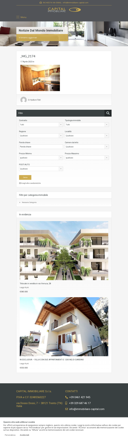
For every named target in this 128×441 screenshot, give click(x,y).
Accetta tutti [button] (24, 435)
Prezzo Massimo (72, 153)
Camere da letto (71, 142)
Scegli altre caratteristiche (30, 183)
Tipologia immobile (73, 120)
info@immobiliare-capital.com (75, 2)
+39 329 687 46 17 (80, 403)
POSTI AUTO (24, 165)
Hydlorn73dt (35, 100)
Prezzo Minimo (25, 153)
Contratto (23, 120)
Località (68, 131)
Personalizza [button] (10, 435)
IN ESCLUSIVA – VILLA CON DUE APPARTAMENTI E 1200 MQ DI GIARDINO (52, 359)
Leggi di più (24, 287)
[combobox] (41, 124)
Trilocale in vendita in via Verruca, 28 (35, 283)
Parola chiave (24, 142)
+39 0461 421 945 (79, 397)
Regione (22, 131)
